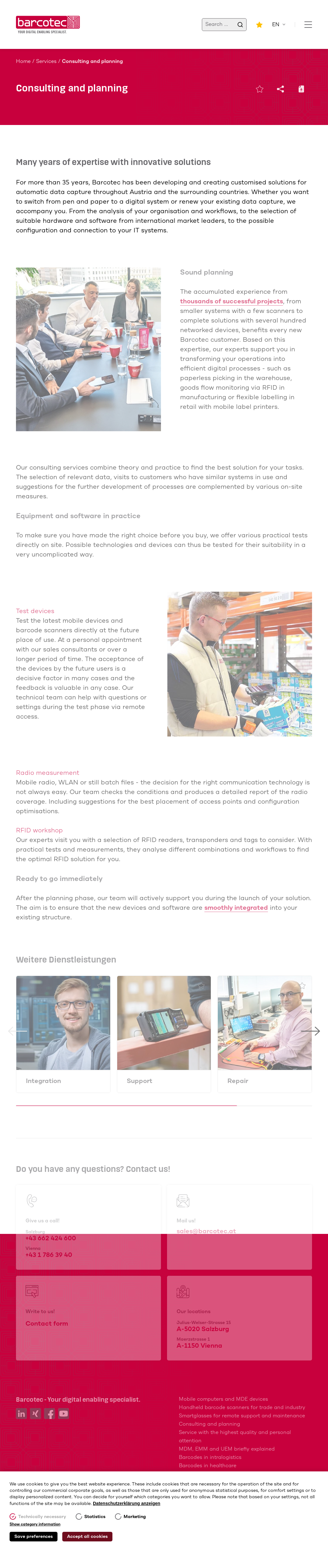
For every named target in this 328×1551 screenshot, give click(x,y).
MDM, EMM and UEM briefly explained (227, 1449)
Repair (237, 1081)
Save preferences (33, 1536)
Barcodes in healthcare (207, 1466)
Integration (43, 1081)
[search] (240, 24)
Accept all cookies (87, 1536)
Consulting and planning (209, 1424)
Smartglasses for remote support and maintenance (242, 1416)
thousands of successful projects (231, 301)
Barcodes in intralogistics (210, 1457)
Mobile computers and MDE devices (223, 1399)
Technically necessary (42, 1516)
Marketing (135, 1516)
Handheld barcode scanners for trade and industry (242, 1408)
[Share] (284, 89)
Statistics (94, 1516)
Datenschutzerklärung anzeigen (126, 1503)
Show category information (35, 1524)
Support (139, 1081)
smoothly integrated (236, 908)
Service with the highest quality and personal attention (235, 1437)
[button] (17, 1068)
